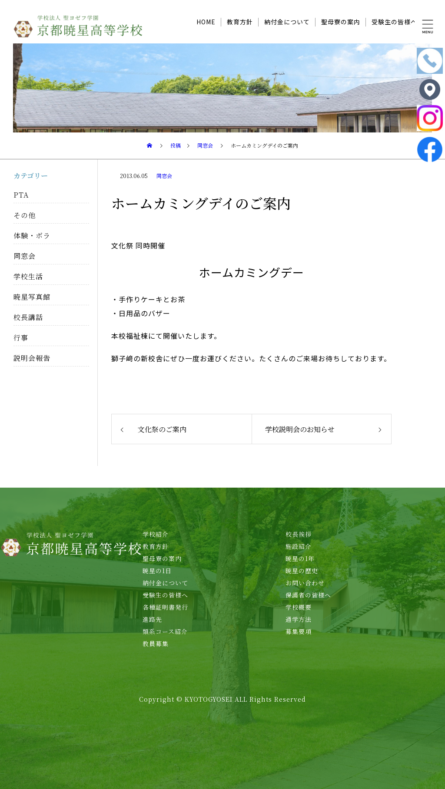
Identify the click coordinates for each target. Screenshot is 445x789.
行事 (20, 338)
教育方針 (240, 21)
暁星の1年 (300, 558)
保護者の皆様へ (308, 595)
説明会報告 (31, 358)
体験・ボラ (31, 236)
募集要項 (299, 631)
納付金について (287, 21)
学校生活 (28, 276)
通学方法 (299, 619)
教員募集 (156, 643)
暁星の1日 (157, 570)
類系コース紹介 (165, 631)
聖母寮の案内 (340, 21)
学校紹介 (156, 534)
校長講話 (28, 317)
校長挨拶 (299, 534)
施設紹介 (299, 546)
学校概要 (299, 607)
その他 (24, 215)
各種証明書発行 (165, 607)
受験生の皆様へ (394, 21)
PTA (21, 195)
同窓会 (164, 175)
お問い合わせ (305, 582)
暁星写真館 (31, 297)
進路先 (152, 619)
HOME (206, 21)
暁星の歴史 (302, 570)
